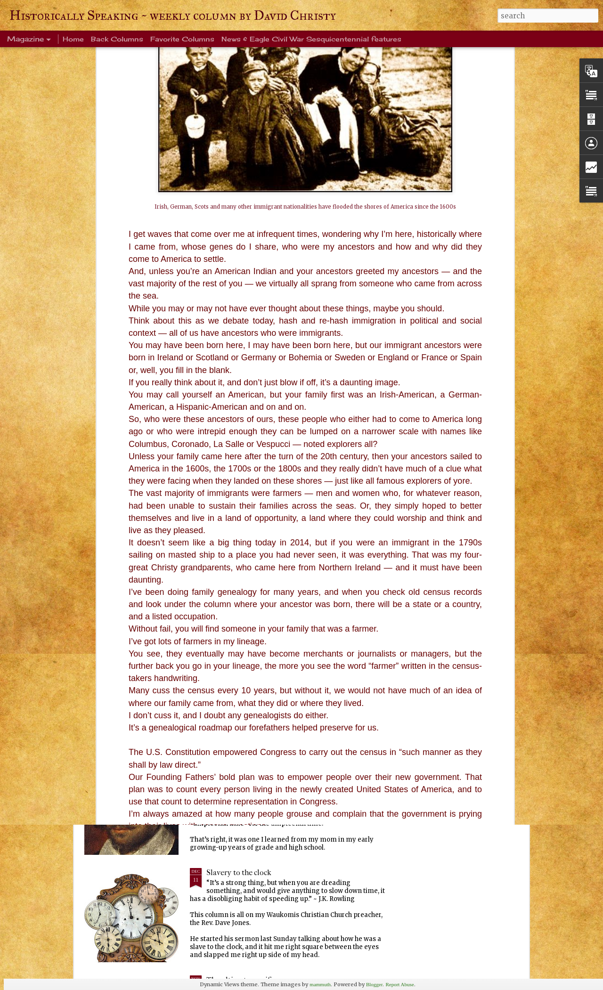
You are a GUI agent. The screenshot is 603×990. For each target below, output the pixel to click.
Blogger (374, 984)
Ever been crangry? (238, 657)
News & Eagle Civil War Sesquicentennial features (311, 39)
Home (73, 39)
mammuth (320, 984)
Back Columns (117, 39)
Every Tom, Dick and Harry (251, 765)
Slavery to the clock (238, 872)
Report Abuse (399, 984)
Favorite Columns (182, 39)
